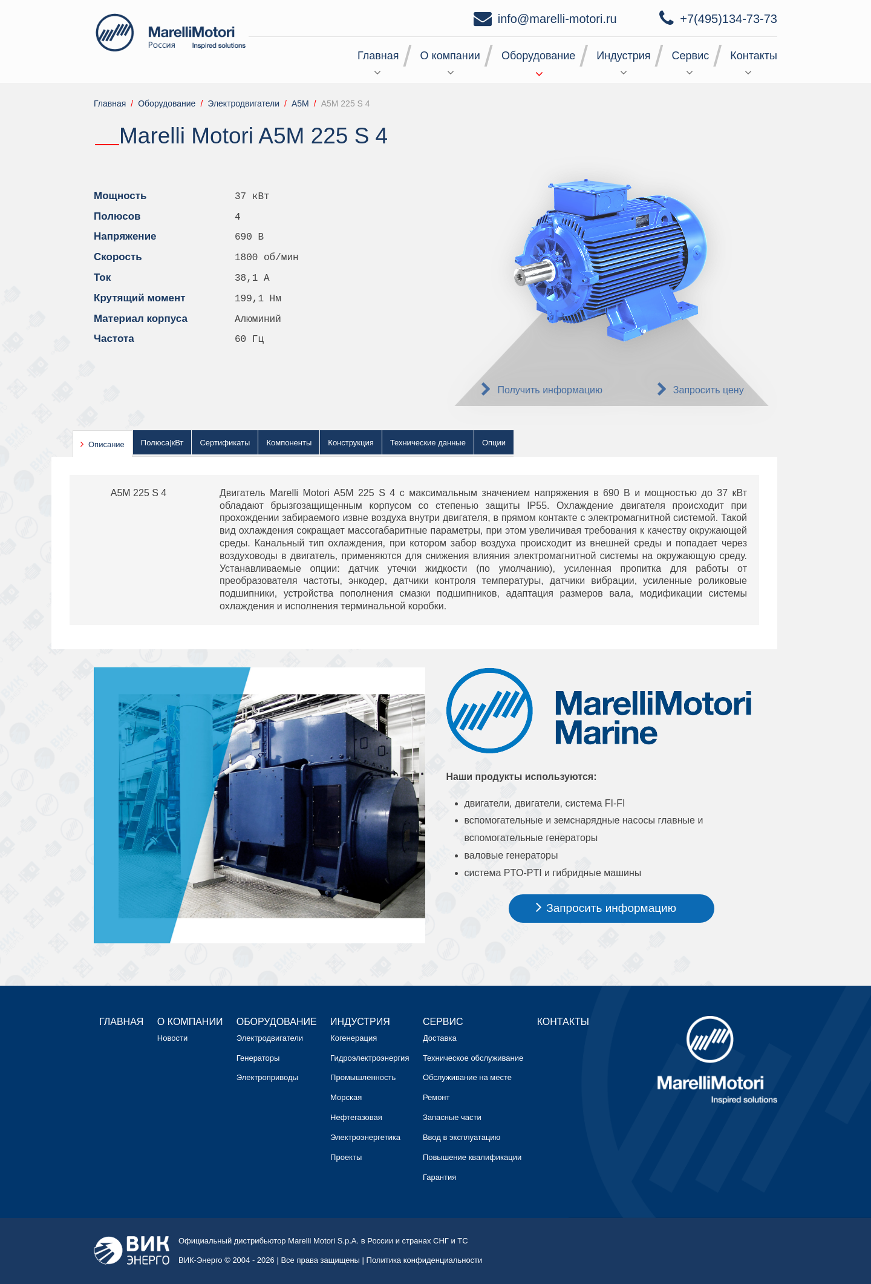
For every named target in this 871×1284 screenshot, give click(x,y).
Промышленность (363, 1077)
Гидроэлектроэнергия (369, 1058)
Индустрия (623, 56)
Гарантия (439, 1177)
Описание (106, 444)
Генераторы (258, 1058)
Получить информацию (549, 390)
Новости (172, 1038)
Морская (346, 1097)
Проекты (346, 1157)
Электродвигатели (270, 1038)
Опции (494, 442)
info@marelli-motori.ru (557, 18)
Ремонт (436, 1097)
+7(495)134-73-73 (728, 18)
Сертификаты (225, 442)
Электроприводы (267, 1077)
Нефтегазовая (356, 1117)
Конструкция (350, 442)
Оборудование (538, 56)
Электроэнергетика (365, 1137)
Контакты (753, 56)
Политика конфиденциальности (425, 1260)
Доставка (440, 1038)
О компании (450, 56)
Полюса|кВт (162, 442)
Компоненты (289, 442)
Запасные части (452, 1117)
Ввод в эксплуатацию (461, 1137)
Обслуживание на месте (467, 1077)
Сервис (691, 56)
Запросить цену (708, 390)
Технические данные (428, 442)
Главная (378, 56)
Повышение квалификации (472, 1157)
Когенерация (353, 1038)
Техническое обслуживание (473, 1058)
